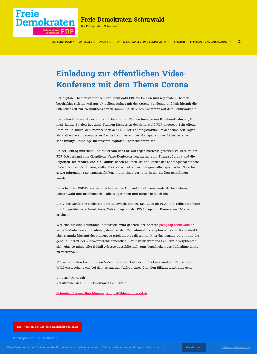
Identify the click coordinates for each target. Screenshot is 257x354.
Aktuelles (86, 41)
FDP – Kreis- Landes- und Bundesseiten (142, 41)
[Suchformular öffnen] (239, 41)
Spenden (179, 41)
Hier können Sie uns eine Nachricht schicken (47, 326)
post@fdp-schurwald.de (176, 225)
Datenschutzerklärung (236, 347)
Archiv (104, 41)
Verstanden (194, 347)
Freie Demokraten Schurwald (122, 19)
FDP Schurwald (63, 41)
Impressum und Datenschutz (210, 41)
